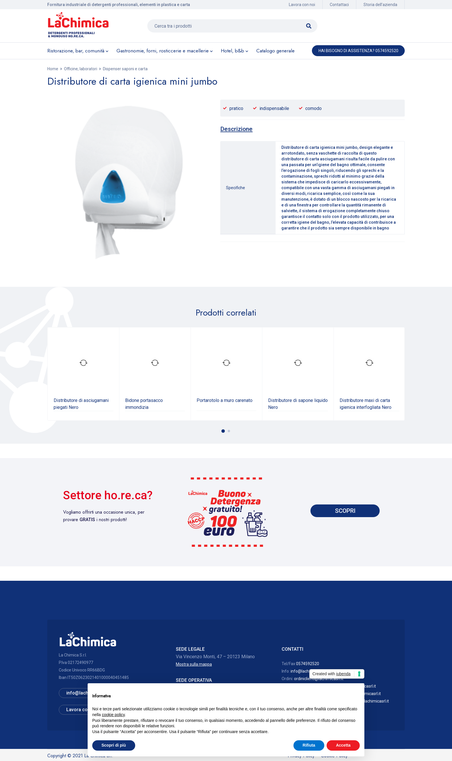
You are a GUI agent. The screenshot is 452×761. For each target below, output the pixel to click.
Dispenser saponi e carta (125, 69)
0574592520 (307, 663)
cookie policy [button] (113, 714)
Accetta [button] (343, 745)
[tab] (236, 129)
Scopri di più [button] (113, 745)
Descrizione (236, 129)
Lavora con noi (302, 4)
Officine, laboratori (80, 69)
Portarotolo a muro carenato (225, 400)
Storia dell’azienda (380, 4)
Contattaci (339, 4)
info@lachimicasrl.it (308, 671)
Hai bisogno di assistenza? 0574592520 (358, 50)
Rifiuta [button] (309, 745)
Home (52, 69)
